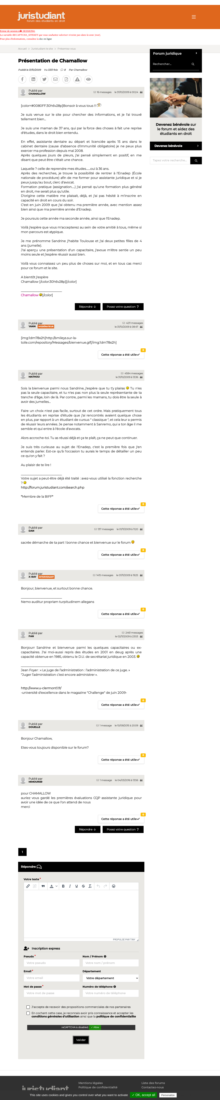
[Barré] (83, 886)
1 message (104, 725)
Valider (81, 1040)
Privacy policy (185, 1095)
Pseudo (29, 956)
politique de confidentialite (116, 1016)
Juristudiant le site (42, 49)
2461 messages (132, 632)
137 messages (104, 529)
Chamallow (80, 69)
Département (92, 971)
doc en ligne (45, 38)
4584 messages (132, 373)
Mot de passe (33, 986)
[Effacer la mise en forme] (90, 886)
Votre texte (31, 879)
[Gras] (63, 886)
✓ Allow (95, 1027)
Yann (32, 326)
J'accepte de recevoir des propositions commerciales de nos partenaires (81, 1007)
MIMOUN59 (35, 781)
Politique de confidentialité (97, 1087)
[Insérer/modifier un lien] (28, 886)
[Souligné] (76, 886)
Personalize (168, 1095)
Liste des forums (153, 1083)
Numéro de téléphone (100, 986)
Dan (31, 530)
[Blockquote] (43, 886)
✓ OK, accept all (143, 1095)
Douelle (34, 727)
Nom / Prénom (95, 956)
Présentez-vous (67, 49)
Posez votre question (123, 306)
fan (31, 636)
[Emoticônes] (113, 886)
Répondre (88, 306)
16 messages (102, 92)
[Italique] (70, 886)
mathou (34, 376)
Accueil (22, 49)
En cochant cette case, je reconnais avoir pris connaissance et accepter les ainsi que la (84, 1015)
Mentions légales (90, 1083)
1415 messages (103, 575)
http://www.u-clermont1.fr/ (41, 688)
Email (27, 971)
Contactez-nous (152, 1087)
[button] (53, 886)
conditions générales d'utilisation (55, 1016)
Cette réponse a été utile (122, 353)
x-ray (32, 576)
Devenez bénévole (178, 146)
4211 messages (133, 323)
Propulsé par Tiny (124, 939)
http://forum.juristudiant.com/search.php (52, 487)
